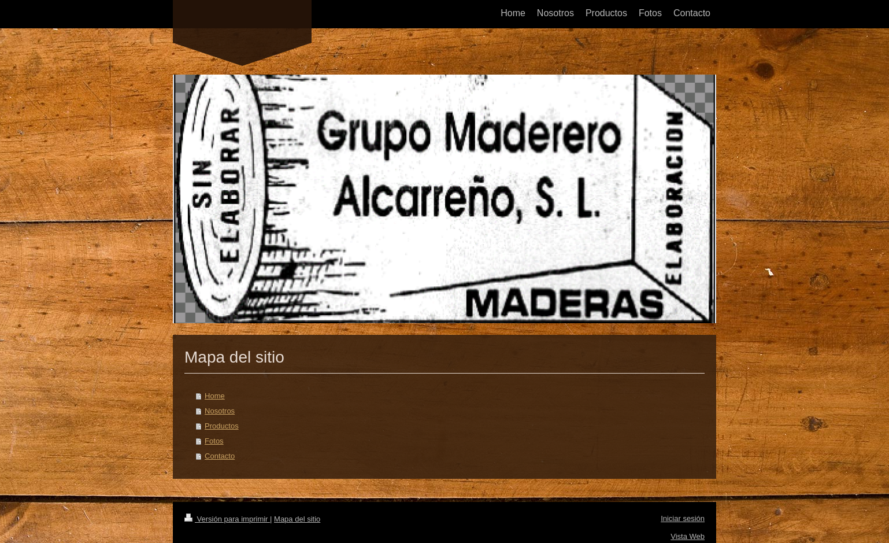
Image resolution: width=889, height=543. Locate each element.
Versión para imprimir (227, 519)
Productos (222, 426)
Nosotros (220, 411)
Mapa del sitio (297, 519)
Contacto (220, 456)
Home (215, 395)
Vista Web (688, 536)
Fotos (214, 441)
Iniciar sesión (683, 518)
